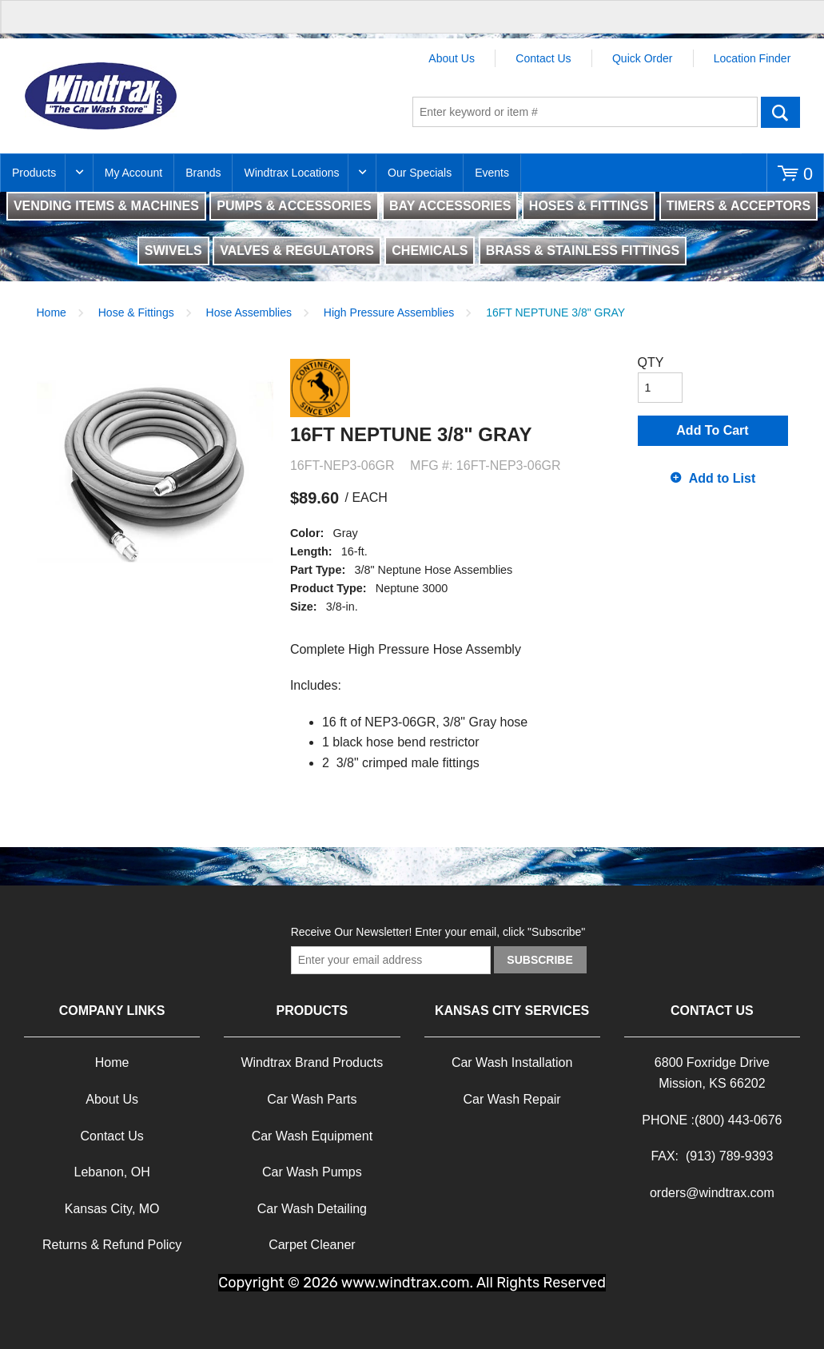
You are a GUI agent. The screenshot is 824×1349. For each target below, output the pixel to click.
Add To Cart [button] (712, 430)
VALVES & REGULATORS (297, 250)
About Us (451, 58)
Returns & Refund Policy (111, 1245)
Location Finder (752, 58)
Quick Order (642, 58)
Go (780, 112)
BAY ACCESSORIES (450, 206)
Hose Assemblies (249, 312)
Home (51, 312)
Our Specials (420, 172)
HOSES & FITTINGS (588, 206)
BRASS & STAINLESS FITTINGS (582, 250)
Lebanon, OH (112, 1172)
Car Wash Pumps (312, 1172)
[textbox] (585, 112)
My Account (133, 172)
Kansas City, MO (112, 1209)
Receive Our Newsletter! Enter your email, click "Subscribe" (438, 931)
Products (34, 172)
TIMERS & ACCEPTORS (738, 206)
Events (492, 172)
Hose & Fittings (136, 312)
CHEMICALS (430, 250)
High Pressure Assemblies (389, 312)
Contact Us (543, 58)
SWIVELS (173, 250)
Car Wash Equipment (312, 1136)
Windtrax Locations (291, 172)
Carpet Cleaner (312, 1245)
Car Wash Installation (512, 1062)
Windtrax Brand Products (312, 1062)
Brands (203, 172)
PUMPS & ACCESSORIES (294, 206)
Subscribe (539, 959)
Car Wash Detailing (312, 1209)
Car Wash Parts (311, 1099)
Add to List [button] (722, 478)
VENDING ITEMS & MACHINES (106, 206)
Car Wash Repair (512, 1099)
